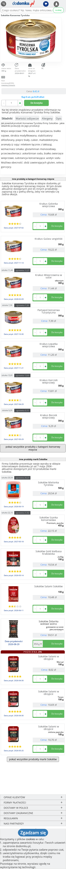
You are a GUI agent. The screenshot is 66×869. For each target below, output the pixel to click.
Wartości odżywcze (27, 118)
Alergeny (47, 118)
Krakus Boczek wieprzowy (48, 416)
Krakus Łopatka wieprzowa (49, 345)
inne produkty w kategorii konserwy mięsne (33, 178)
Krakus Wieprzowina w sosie (48, 276)
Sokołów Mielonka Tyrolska (48, 484)
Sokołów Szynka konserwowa (48, 519)
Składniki (7, 118)
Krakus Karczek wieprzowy (49, 381)
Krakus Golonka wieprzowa (48, 205)
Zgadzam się (33, 833)
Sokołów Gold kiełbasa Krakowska (49, 552)
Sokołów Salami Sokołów (48, 586)
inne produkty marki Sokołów (33, 459)
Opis (58, 118)
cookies (30, 839)
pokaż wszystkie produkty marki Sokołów (33, 759)
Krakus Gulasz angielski (48, 238)
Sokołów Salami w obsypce (48, 658)
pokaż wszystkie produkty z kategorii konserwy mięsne (33, 448)
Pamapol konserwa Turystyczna (48, 311)
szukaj (58, 10)
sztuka (7, 270)
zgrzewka (22, 270)
